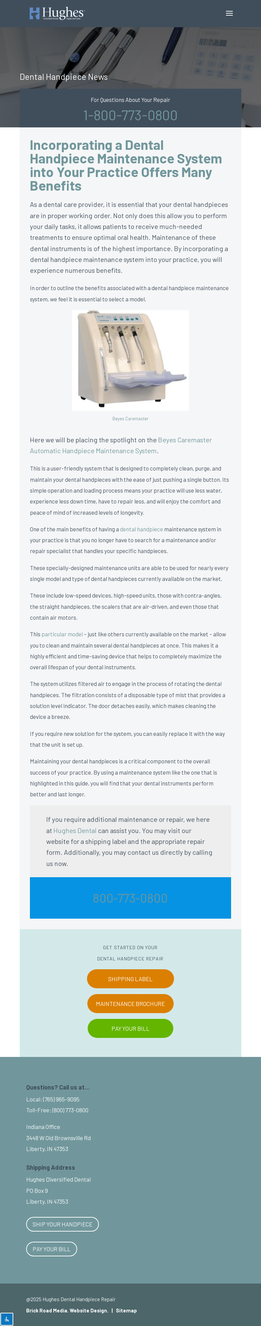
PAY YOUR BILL (130, 1028)
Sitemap (126, 1310)
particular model (62, 634)
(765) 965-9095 (61, 1099)
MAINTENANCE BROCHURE (130, 1003)
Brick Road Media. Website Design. (67, 1310)
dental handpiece (141, 529)
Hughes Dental (75, 830)
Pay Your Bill (52, 1248)
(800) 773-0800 (70, 1110)
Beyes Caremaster (130, 418)
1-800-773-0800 (130, 114)
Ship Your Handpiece (62, 1224)
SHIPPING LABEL (130, 978)
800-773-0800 (130, 897)
